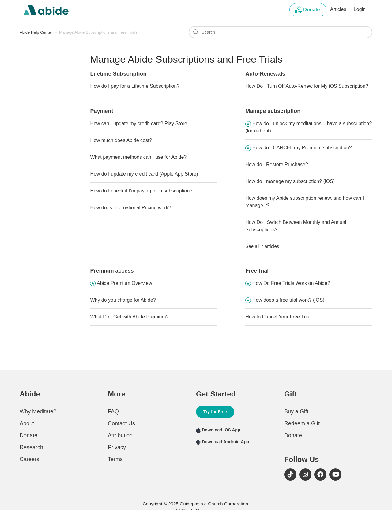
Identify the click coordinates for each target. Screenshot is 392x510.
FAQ (113, 411)
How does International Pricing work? (130, 207)
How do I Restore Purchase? (276, 164)
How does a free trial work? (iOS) (288, 300)
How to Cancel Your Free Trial (278, 316)
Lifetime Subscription (118, 74)
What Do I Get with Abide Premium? (129, 316)
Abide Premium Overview (124, 283)
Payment (101, 111)
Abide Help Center (36, 32)
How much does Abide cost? (121, 140)
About (27, 423)
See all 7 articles (262, 246)
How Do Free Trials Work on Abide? (291, 283)
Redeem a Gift (302, 423)
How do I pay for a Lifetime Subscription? (134, 86)
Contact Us (121, 423)
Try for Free (215, 411)
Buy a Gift (296, 411)
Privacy (117, 447)
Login (360, 9)
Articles (338, 9)
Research (31, 447)
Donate (308, 10)
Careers (29, 459)
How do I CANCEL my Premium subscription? (302, 147)
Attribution (120, 435)
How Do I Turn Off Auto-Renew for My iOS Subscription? (306, 86)
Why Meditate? (38, 411)
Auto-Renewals (265, 74)
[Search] (280, 32)
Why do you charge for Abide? (123, 300)
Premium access (112, 271)
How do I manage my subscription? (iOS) (290, 181)
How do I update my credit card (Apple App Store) (144, 174)
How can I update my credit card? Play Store (138, 123)
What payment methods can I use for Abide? (138, 157)
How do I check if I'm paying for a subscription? (141, 190)
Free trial (257, 271)
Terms (115, 459)
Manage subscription (272, 111)
